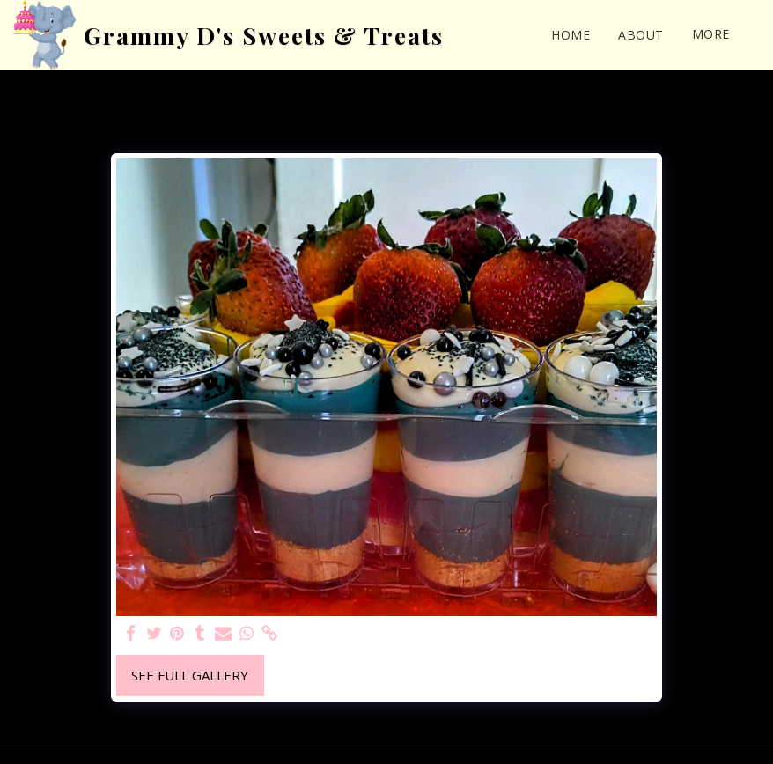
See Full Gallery (189, 675)
